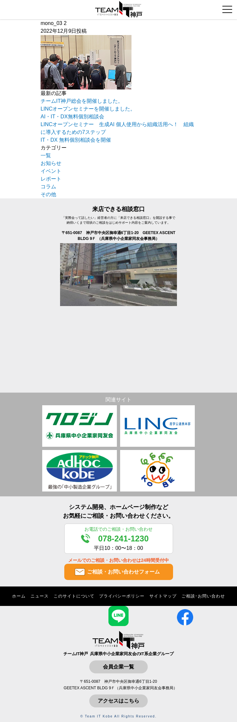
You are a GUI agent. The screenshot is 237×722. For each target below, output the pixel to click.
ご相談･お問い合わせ (203, 596)
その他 (48, 194)
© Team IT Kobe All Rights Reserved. (119, 716)
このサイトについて (74, 596)
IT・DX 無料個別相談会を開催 (76, 140)
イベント (51, 171)
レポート (51, 179)
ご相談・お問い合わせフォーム (123, 571)
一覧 (46, 155)
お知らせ (51, 163)
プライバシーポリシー (121, 596)
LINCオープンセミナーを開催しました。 (88, 109)
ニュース (40, 596)
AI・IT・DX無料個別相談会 (72, 116)
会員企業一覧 (118, 666)
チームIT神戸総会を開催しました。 (82, 101)
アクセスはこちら (118, 701)
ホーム (19, 596)
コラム (48, 186)
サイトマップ (163, 596)
